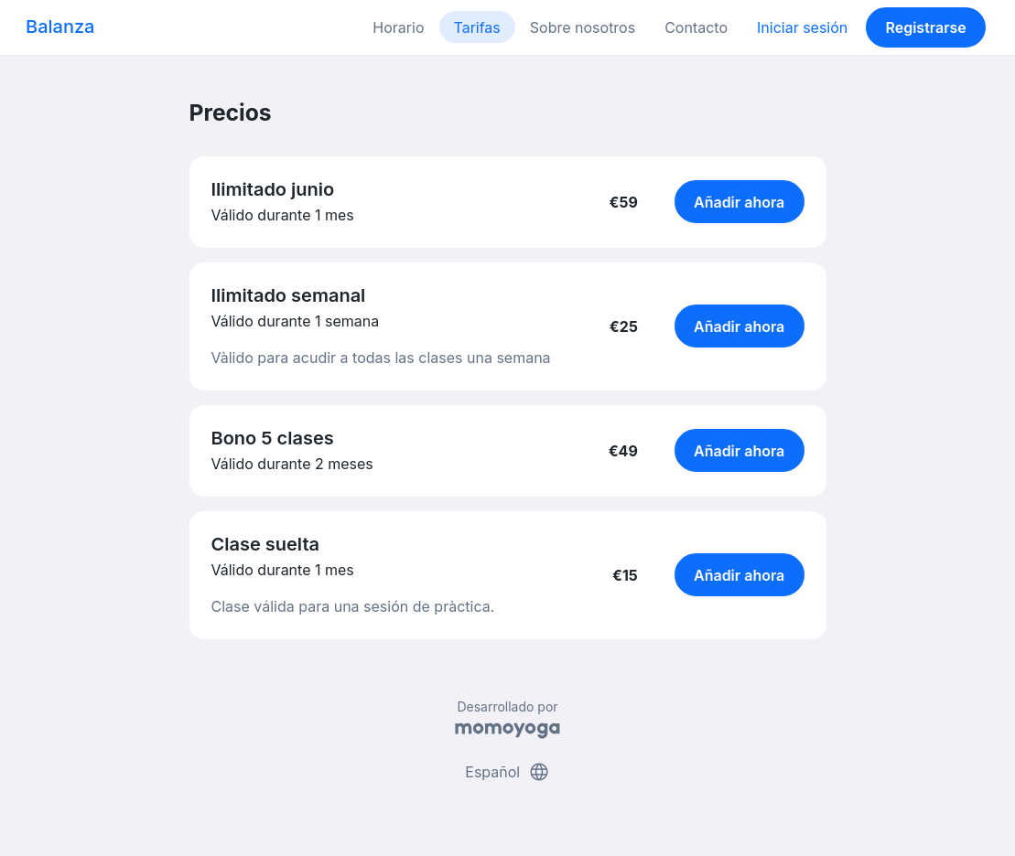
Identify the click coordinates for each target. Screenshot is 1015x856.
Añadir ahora (739, 202)
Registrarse (925, 27)
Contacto (696, 27)
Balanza (60, 26)
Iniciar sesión (802, 27)
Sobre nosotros (582, 27)
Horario (398, 27)
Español (507, 772)
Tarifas (477, 27)
